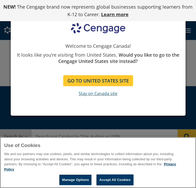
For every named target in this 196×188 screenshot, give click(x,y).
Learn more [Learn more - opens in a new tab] (115, 14)
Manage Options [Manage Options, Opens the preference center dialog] (75, 180)
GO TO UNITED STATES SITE (98, 81)
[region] (98, 162)
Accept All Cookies (115, 180)
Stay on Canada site (98, 93)
